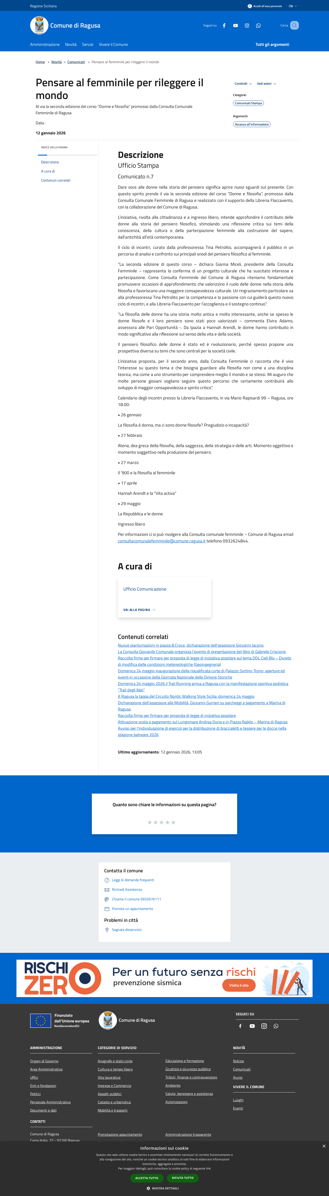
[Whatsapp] (252, 25)
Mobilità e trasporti (112, 1110)
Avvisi (237, 1077)
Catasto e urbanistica (114, 1102)
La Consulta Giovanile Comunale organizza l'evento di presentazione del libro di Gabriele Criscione (202, 652)
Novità (56, 62)
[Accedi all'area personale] (265, 6)
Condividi (244, 83)
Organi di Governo (44, 1061)
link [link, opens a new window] (208, 1168)
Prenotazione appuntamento (120, 1134)
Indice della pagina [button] (54, 147)
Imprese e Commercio (114, 1085)
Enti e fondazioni (43, 1085)
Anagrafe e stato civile (115, 1061)
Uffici (34, 1077)
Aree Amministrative (46, 1069)
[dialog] (164, 1168)
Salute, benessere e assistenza (189, 1093)
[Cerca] (293, 25)
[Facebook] (218, 25)
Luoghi (238, 1100)
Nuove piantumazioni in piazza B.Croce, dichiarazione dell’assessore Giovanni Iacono (191, 645)
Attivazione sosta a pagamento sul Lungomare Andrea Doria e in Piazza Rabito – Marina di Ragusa (202, 722)
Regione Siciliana (43, 6)
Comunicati (76, 62)
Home (40, 62)
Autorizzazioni (176, 1102)
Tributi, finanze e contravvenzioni (191, 1077)
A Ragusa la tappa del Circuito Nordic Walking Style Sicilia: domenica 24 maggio (186, 696)
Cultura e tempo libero (115, 1069)
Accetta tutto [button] (146, 1178)
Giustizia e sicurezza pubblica (188, 1069)
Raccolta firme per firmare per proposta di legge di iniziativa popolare (177, 715)
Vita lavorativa (109, 1077)
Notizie (238, 1061)
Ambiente (172, 1085)
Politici (35, 1094)
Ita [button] (293, 6)
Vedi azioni (267, 83)
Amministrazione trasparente (188, 1134)
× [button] (324, 1146)
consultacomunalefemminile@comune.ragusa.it (162, 541)
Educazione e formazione (184, 1060)
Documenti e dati (43, 1110)
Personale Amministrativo (50, 1102)
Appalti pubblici (110, 1094)
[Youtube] (229, 25)
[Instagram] (241, 25)
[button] (164, 1188)
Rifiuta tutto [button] (183, 1178)
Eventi (238, 1108)
